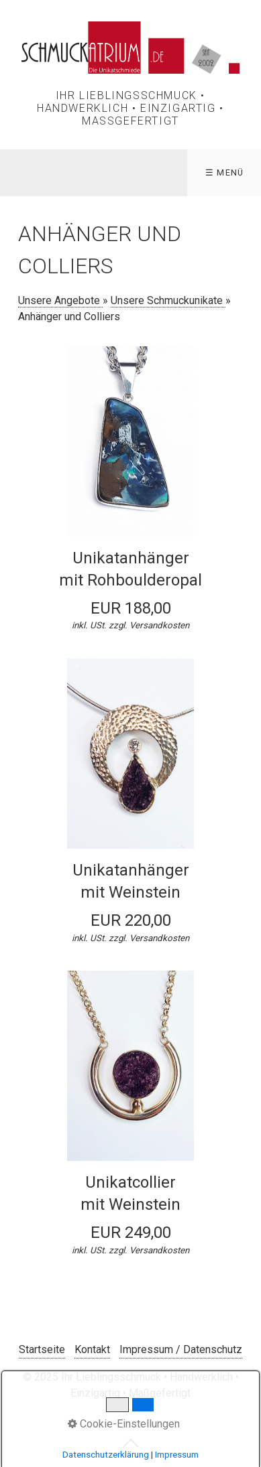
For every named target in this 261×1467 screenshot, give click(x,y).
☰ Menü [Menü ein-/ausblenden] (224, 172)
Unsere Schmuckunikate (168, 300)
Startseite (42, 1349)
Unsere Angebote (60, 300)
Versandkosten (159, 625)
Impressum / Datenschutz (180, 1349)
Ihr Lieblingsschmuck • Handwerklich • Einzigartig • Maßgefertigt (130, 108)
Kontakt (92, 1349)
